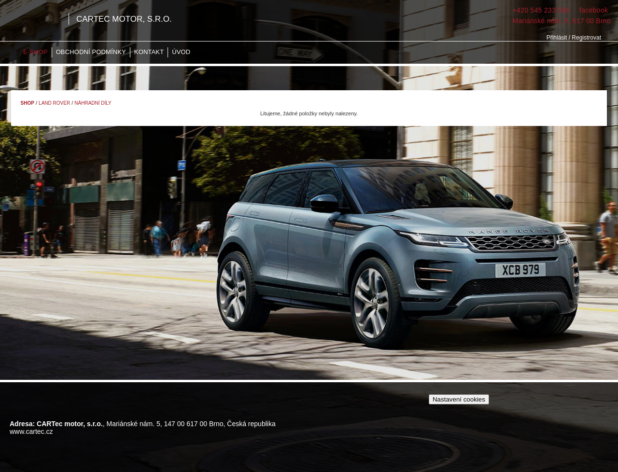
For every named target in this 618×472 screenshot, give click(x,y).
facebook (592, 10)
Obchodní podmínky (91, 52)
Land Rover (54, 103)
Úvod (181, 52)
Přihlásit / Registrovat (574, 37)
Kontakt (149, 52)
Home (12, 52)
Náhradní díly (93, 103)
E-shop (35, 52)
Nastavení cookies (459, 399)
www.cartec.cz (31, 431)
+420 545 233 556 (541, 10)
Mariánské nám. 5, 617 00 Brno (562, 21)
